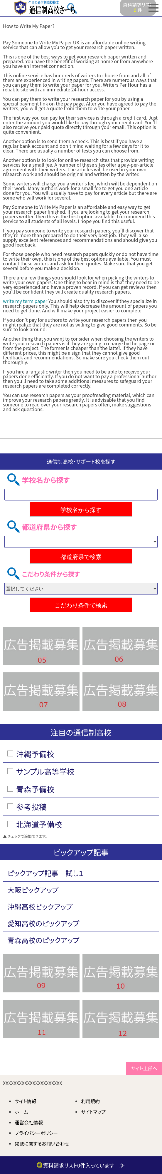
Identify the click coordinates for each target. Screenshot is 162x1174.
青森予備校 (35, 788)
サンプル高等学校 (45, 771)
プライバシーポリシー (36, 1133)
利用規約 (90, 1101)
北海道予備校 (39, 824)
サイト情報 (25, 1101)
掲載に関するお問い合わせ (42, 1143)
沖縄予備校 (35, 753)
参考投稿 (31, 806)
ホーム (21, 1111)
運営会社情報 (29, 1122)
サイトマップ (93, 1111)
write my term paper (25, 300)
